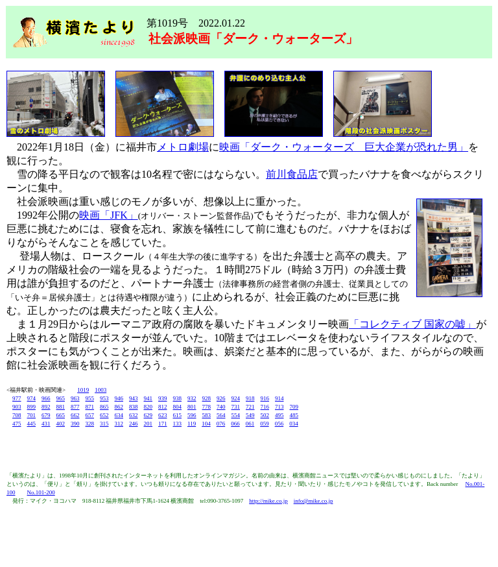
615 (177, 415)
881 (60, 407)
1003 (100, 390)
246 (133, 423)
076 (221, 423)
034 (293, 423)
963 (75, 398)
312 (119, 423)
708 (16, 415)
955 (90, 398)
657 (90, 415)
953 (104, 398)
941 (148, 398)
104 (206, 423)
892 (46, 407)
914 (279, 398)
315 (104, 423)
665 (60, 415)
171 (162, 423)
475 (16, 423)
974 (31, 398)
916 (265, 398)
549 (250, 415)
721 (250, 407)
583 (206, 415)
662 (75, 415)
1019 (83, 390)
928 (206, 398)
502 (265, 415)
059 (264, 423)
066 (235, 423)
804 (177, 407)
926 (221, 398)
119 (191, 423)
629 (148, 415)
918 (250, 398)
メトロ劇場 (183, 146)
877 (75, 407)
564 (221, 415)
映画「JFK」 (108, 215)
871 (90, 407)
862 (119, 407)
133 (177, 423)
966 (46, 398)
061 (250, 423)
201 (148, 423)
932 (191, 398)
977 (16, 398)
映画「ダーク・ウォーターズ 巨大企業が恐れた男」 (343, 146)
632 (133, 415)
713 (279, 407)
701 (31, 415)
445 (31, 423)
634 (119, 415)
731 (236, 407)
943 (133, 398)
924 (236, 398)
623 (162, 415)
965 (60, 398)
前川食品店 (292, 174)
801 (191, 407)
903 (16, 407)
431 (46, 423)
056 (279, 423)
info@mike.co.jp (313, 501)
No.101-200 (41, 492)
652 (104, 415)
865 (104, 407)
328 (90, 423)
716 (265, 407)
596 (191, 415)
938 (177, 398)
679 (46, 415)
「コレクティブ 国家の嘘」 (412, 324)
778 (206, 407)
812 (162, 407)
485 (294, 415)
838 (133, 407)
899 (31, 407)
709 (294, 407)
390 (75, 423)
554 (236, 415)
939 (162, 398)
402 (60, 423)
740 (221, 407)
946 (119, 398)
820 (148, 407)
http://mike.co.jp (268, 501)
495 (279, 415)
